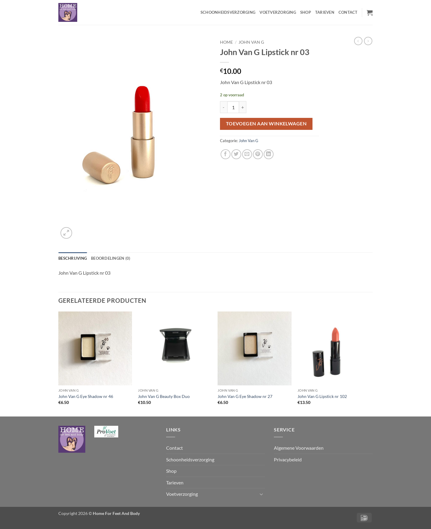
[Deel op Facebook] (225, 154)
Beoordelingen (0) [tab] (110, 258)
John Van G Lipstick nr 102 (322, 396)
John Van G (251, 42)
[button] (370, 12)
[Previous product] (368, 41)
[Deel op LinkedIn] (269, 154)
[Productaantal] (233, 107)
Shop (305, 12)
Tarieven (324, 12)
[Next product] (358, 41)
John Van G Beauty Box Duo (164, 396)
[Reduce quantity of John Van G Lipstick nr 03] (223, 107)
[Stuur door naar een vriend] (247, 154)
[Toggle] (261, 494)
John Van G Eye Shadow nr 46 (85, 396)
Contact (348, 12)
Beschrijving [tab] (72, 258)
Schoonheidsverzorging (228, 12)
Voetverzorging (277, 12)
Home (226, 42)
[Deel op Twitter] (236, 154)
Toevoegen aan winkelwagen (266, 123)
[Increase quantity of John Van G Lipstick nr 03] (242, 107)
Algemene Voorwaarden (299, 448)
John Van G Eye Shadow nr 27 (245, 396)
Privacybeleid (288, 459)
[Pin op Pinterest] (258, 154)
